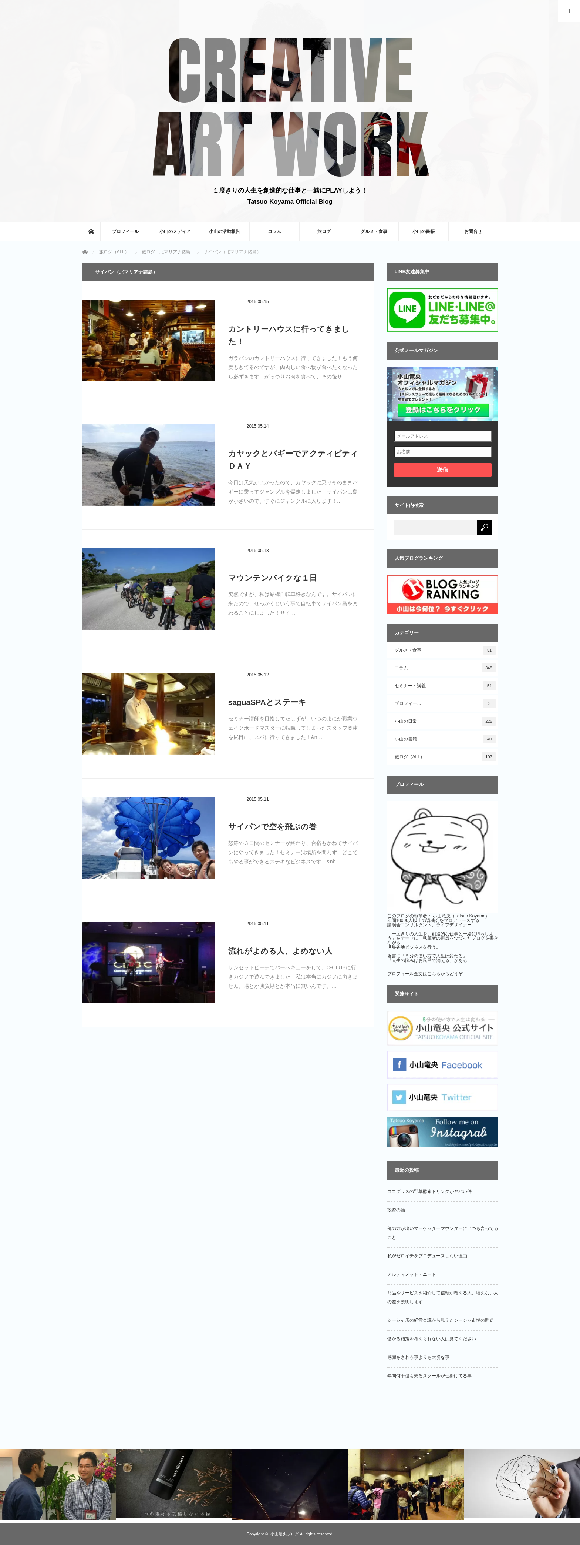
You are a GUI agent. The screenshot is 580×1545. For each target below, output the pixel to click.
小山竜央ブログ (284, 1534)
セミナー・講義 (445, 685)
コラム (274, 231)
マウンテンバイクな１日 (272, 577)
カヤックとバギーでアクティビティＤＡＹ (293, 459)
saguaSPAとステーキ (267, 702)
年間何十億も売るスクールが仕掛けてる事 (429, 1375)
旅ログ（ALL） (445, 756)
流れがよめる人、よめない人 (280, 951)
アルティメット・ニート (411, 1274)
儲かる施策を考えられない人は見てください (431, 1338)
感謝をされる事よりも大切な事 (418, 1357)
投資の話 (396, 1210)
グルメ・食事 (374, 231)
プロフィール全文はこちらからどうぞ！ (427, 973)
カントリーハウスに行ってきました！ (289, 335)
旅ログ (324, 231)
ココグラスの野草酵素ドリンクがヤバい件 (429, 1191)
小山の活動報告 (224, 231)
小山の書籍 (423, 231)
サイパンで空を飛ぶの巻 (272, 826)
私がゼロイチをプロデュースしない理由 (427, 1255)
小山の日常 (445, 721)
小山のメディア (174, 231)
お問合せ (473, 231)
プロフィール (125, 231)
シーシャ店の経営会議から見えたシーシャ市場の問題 (440, 1320)
